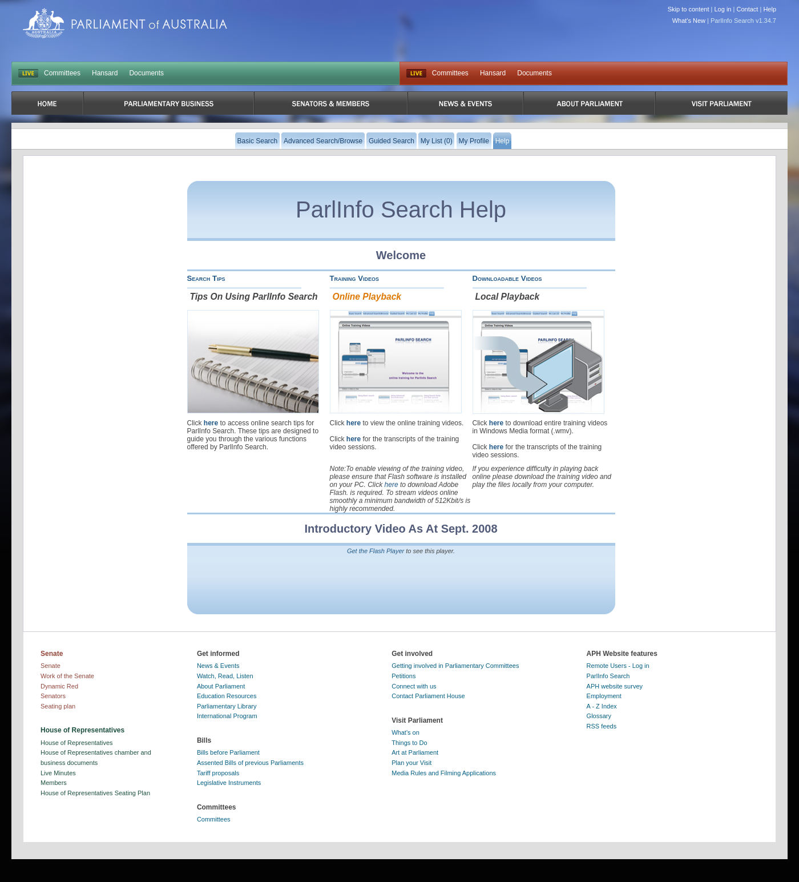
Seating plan (58, 706)
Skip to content (688, 9)
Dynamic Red (59, 686)
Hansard (105, 73)
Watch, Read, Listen (225, 675)
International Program (227, 715)
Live (416, 73)
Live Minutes (58, 773)
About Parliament (221, 686)
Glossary (599, 715)
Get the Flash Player (375, 550)
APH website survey (615, 686)
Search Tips (206, 278)
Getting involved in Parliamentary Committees (455, 665)
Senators (53, 695)
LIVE (28, 73)
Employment (604, 695)
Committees (62, 73)
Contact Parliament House (428, 695)
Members (54, 782)
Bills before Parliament (228, 752)
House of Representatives (77, 742)
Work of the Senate (67, 675)
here (211, 423)
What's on (405, 732)
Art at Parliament (415, 752)
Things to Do (409, 742)
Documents (146, 73)
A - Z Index (602, 706)
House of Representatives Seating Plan (95, 793)
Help (769, 9)
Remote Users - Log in (618, 665)
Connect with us (414, 686)
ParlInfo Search (608, 675)
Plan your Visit (411, 762)
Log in (723, 9)
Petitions (403, 675)
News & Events (218, 665)
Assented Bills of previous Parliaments (250, 762)
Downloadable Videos (507, 278)
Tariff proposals (218, 773)
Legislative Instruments (229, 782)
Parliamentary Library (227, 706)
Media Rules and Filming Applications (444, 773)
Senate (50, 665)
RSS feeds (602, 726)
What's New (688, 20)
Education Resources (227, 695)
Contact (747, 9)
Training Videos (355, 278)
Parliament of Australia (125, 23)
